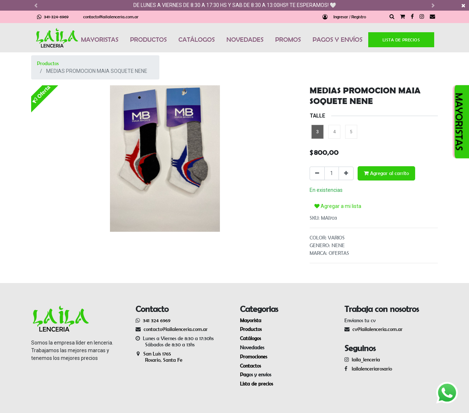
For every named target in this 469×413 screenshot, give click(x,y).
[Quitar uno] (317, 173)
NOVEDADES (244, 39)
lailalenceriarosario (370, 369)
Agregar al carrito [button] (386, 173)
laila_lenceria (366, 359)
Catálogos (250, 338)
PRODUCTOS (148, 39)
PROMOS (288, 39)
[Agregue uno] (346, 173)
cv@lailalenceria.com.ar (377, 329)
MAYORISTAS (99, 39)
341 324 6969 (156, 320)
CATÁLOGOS (196, 39)
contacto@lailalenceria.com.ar (111, 16)
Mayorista (250, 320)
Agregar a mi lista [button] (337, 206)
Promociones (253, 357)
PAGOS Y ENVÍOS (337, 39)
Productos (48, 63)
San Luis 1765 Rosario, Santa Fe (159, 357)
